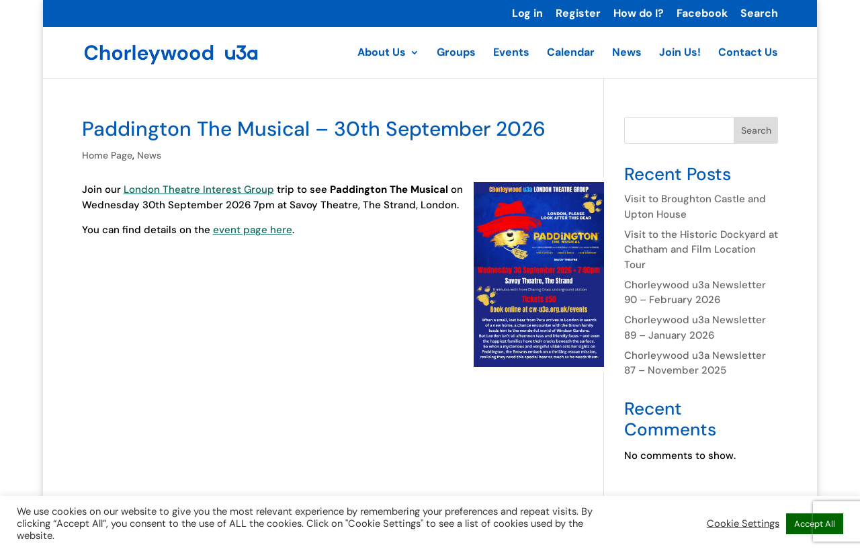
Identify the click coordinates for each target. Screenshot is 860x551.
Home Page (107, 155)
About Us (381, 53)
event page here (252, 230)
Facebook (702, 14)
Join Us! (680, 53)
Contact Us (748, 53)
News (627, 53)
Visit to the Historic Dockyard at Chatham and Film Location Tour (701, 249)
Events (511, 53)
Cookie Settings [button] (743, 523)
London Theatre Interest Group (199, 189)
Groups (456, 53)
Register (578, 14)
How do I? (638, 14)
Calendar (571, 53)
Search (759, 14)
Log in (527, 14)
